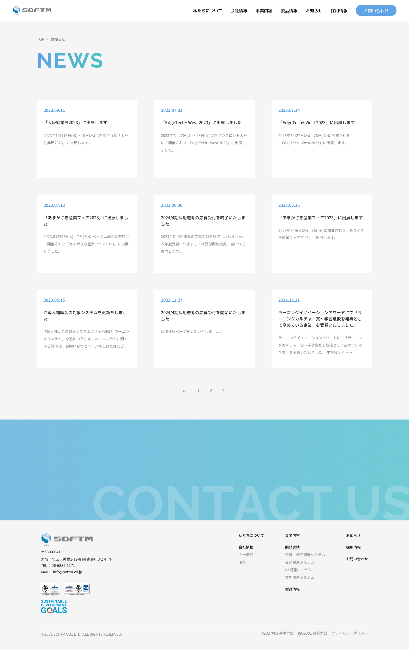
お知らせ (314, 10)
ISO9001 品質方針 (312, 633)
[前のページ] (186, 390)
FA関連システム (298, 569)
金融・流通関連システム (305, 554)
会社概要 (246, 554)
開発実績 (292, 547)
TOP (40, 39)
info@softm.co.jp (67, 571)
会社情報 (239, 10)
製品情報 (289, 10)
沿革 (242, 562)
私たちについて (207, 10)
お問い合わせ (376, 10)
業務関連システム (299, 577)
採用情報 (339, 10)
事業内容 (264, 10)
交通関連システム (299, 562)
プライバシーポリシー (350, 633)
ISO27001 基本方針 (278, 633)
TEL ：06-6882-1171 (58, 565)
